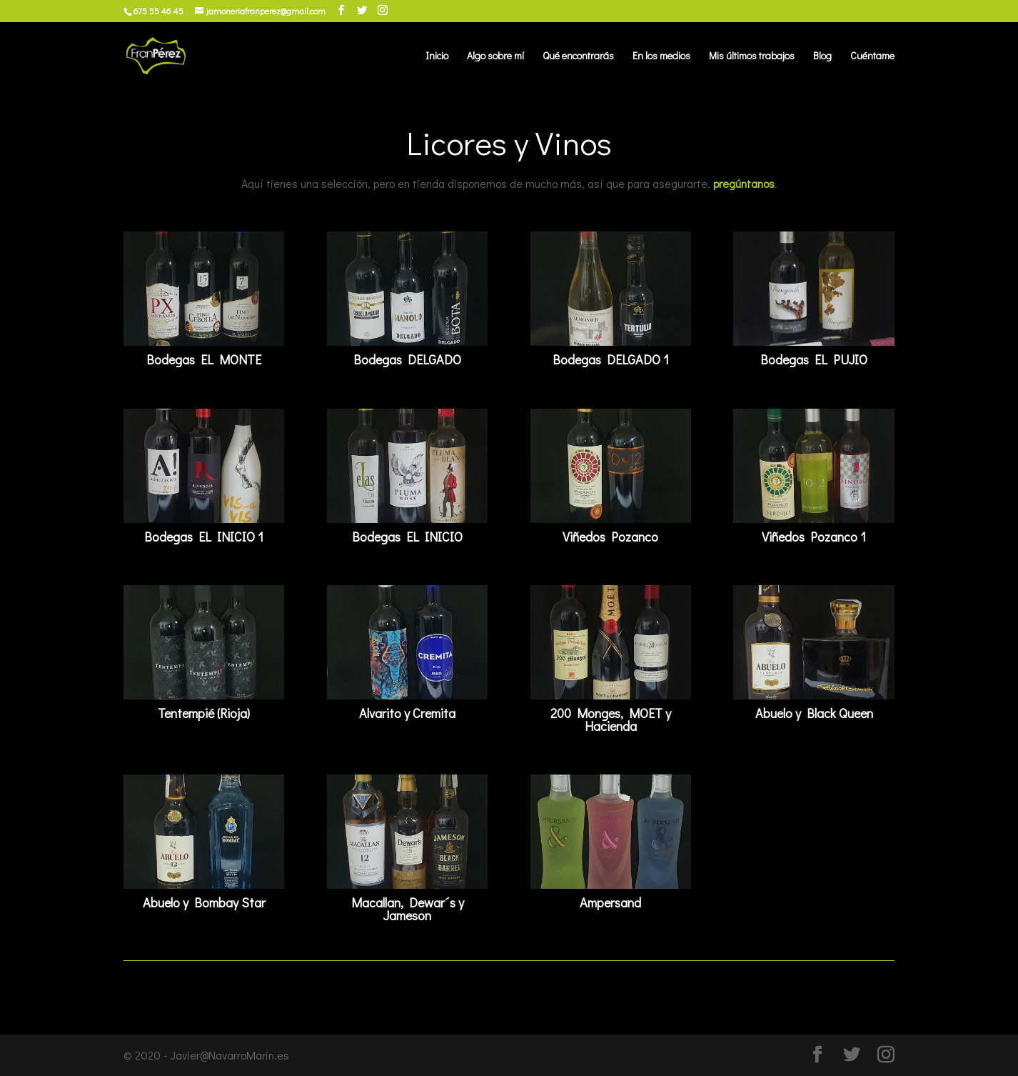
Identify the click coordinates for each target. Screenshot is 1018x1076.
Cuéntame (872, 56)
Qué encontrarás (578, 56)
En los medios (661, 56)
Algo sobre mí (495, 56)
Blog (822, 56)
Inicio (436, 56)
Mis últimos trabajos (752, 56)
